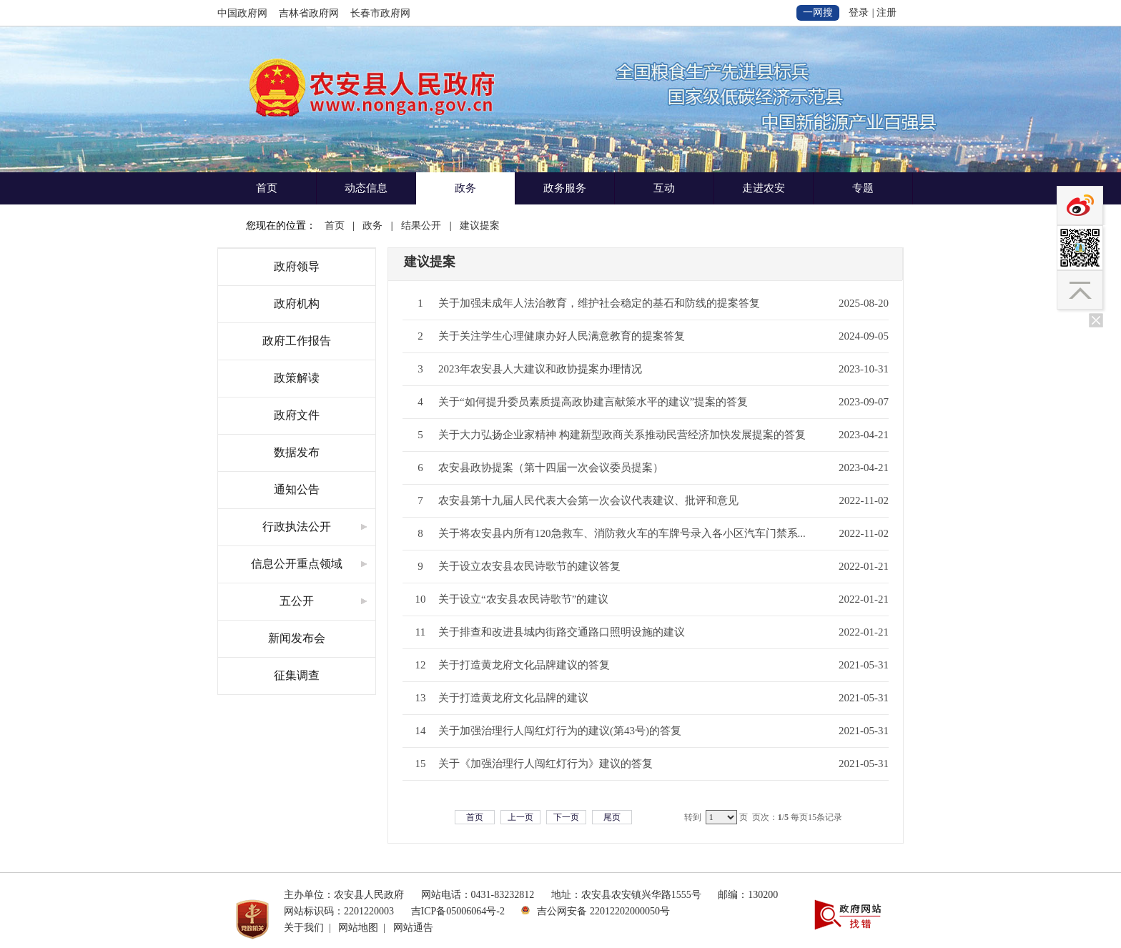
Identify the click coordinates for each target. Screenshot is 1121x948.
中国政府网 (242, 13)
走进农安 (763, 188)
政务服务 (564, 188)
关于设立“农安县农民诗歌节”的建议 (523, 599)
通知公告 (297, 489)
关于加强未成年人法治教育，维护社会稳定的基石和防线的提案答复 (599, 303)
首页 (266, 188)
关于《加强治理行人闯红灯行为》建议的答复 (545, 763)
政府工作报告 (296, 341)
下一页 (566, 817)
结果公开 (421, 225)
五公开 (297, 601)
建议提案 (480, 225)
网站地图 (358, 927)
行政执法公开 (296, 526)
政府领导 (297, 266)
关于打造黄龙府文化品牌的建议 (513, 697)
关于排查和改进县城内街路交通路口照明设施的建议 (561, 632)
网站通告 (413, 927)
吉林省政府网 (309, 13)
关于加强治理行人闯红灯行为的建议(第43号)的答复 (559, 730)
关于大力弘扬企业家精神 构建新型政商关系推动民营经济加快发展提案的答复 (622, 434)
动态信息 (366, 188)
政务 (465, 188)
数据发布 (297, 452)
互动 (664, 188)
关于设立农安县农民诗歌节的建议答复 (529, 566)
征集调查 (297, 675)
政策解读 (297, 378)
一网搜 (818, 12)
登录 (859, 12)
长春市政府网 (380, 13)
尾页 (612, 817)
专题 (863, 188)
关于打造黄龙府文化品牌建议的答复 (524, 665)
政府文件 (297, 415)
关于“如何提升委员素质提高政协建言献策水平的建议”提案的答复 (593, 402)
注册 (886, 12)
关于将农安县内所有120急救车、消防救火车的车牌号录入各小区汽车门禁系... (622, 533)
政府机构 (297, 303)
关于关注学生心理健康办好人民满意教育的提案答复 (561, 336)
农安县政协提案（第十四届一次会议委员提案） (550, 467)
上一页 (520, 817)
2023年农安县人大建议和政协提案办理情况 (540, 369)
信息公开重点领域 (296, 564)
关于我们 (304, 927)
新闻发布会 (296, 638)
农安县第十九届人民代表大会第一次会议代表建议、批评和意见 (588, 500)
